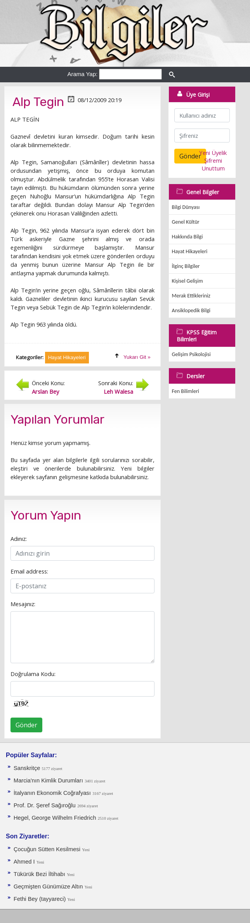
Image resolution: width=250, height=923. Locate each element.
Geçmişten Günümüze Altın (48, 886)
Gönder (26, 725)
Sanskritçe (28, 768)
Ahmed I (24, 862)
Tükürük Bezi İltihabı (39, 874)
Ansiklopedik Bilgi (191, 310)
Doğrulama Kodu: (33, 674)
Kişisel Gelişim (187, 281)
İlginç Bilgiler (186, 266)
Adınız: (18, 538)
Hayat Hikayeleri (190, 251)
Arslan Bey (45, 391)
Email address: (29, 571)
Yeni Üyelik (213, 152)
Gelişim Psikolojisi (191, 354)
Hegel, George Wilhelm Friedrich (56, 818)
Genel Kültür (186, 222)
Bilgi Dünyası (186, 207)
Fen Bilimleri (185, 391)
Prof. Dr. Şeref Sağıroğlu (45, 805)
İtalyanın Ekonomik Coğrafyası (52, 793)
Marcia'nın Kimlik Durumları (48, 780)
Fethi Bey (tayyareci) (40, 899)
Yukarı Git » (137, 357)
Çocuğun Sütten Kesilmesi (47, 849)
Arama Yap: (82, 74)
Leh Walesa (118, 391)
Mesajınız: (22, 604)
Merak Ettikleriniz (191, 295)
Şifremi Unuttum (213, 164)
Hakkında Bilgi (187, 236)
